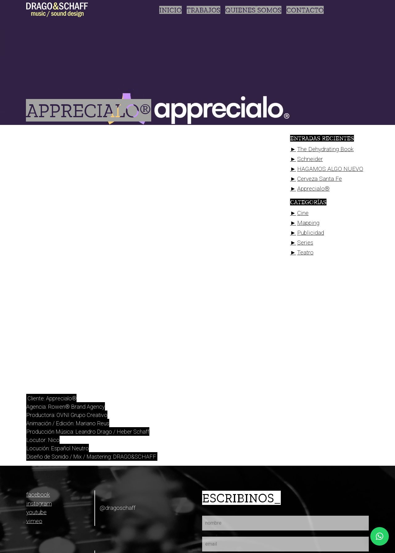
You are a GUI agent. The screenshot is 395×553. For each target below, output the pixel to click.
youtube (36, 512)
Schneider (310, 159)
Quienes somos (253, 10)
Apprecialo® (313, 188)
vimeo (34, 521)
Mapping (308, 222)
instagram (39, 503)
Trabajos (203, 10)
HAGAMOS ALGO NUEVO (330, 168)
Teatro (305, 252)
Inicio (170, 10)
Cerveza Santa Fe (319, 178)
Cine (303, 213)
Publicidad (310, 232)
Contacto (305, 10)
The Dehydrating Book (325, 149)
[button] (379, 536)
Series (305, 242)
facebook (38, 494)
